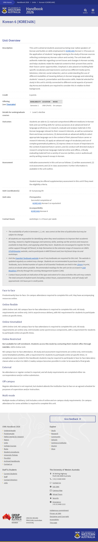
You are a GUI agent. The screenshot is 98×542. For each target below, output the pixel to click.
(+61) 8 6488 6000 (59, 479)
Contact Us (57, 483)
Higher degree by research (14, 436)
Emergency (57, 502)
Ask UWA (56, 486)
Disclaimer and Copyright (59, 516)
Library (80, 264)
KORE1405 (70, 51)
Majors (6, 440)
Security (56, 498)
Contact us (8, 464)
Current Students (10, 473)
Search (85, 11)
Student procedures (11, 452)
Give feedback (71, 418)
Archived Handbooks (12, 461)
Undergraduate (10, 430)
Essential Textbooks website (27, 258)
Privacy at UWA (55, 513)
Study (53, 430)
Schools (54, 440)
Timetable (10, 104)
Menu (93, 11)
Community (55, 436)
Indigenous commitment (59, 510)
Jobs (6, 483)
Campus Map (57, 490)
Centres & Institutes (58, 443)
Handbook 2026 (23, 2)
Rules (6, 449)
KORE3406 (35, 211)
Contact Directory (10, 480)
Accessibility (54, 519)
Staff (5, 477)
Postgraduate (9, 433)
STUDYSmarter (15, 251)
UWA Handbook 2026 (11, 426)
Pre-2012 (7, 458)
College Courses (10, 446)
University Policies (11, 455)
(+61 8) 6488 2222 (59, 504)
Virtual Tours (57, 494)
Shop (53, 449)
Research (54, 433)
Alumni (54, 446)
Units (34, 2)
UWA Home (7, 2)
